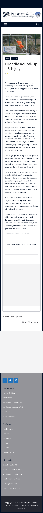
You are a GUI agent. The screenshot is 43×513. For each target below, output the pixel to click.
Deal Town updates (12, 316)
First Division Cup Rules (11, 479)
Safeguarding (7, 438)
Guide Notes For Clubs (11, 465)
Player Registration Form (12, 488)
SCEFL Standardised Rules (12, 469)
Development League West (13, 407)
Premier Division (9, 393)
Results (14, 58)
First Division (7, 398)
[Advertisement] (21, 285)
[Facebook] (5, 380)
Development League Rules (13, 474)
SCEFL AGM (7, 412)
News (7, 58)
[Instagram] (16, 380)
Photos (5, 443)
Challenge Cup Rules (10, 483)
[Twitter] (10, 380)
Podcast (6, 448)
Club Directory (8, 429)
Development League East (12, 402)
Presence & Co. (8, 452)
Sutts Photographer (28, 244)
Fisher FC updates (31, 322)
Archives (6, 434)
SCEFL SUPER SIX (9, 416)
